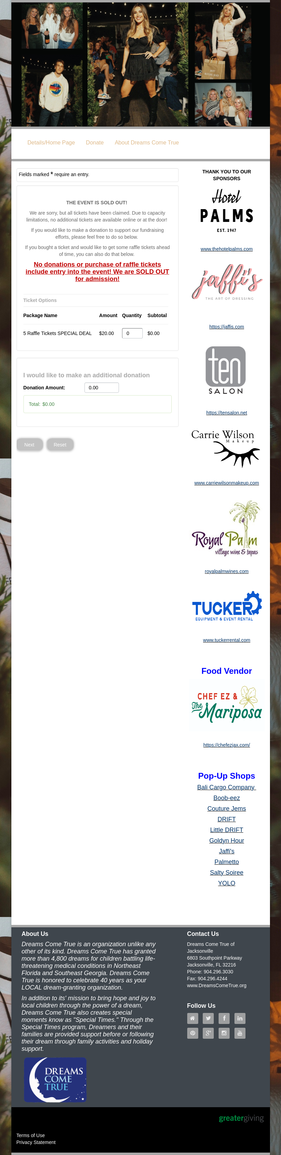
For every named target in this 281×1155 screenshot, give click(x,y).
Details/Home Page (51, 142)
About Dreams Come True (147, 142)
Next (29, 444)
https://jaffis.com (226, 327)
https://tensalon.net (226, 412)
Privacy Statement (36, 1142)
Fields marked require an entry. (54, 174)
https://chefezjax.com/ (226, 745)
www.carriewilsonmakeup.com (226, 483)
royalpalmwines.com (227, 571)
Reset (60, 444)
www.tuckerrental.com (226, 640)
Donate (95, 142)
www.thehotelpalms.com (227, 249)
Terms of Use (31, 1135)
